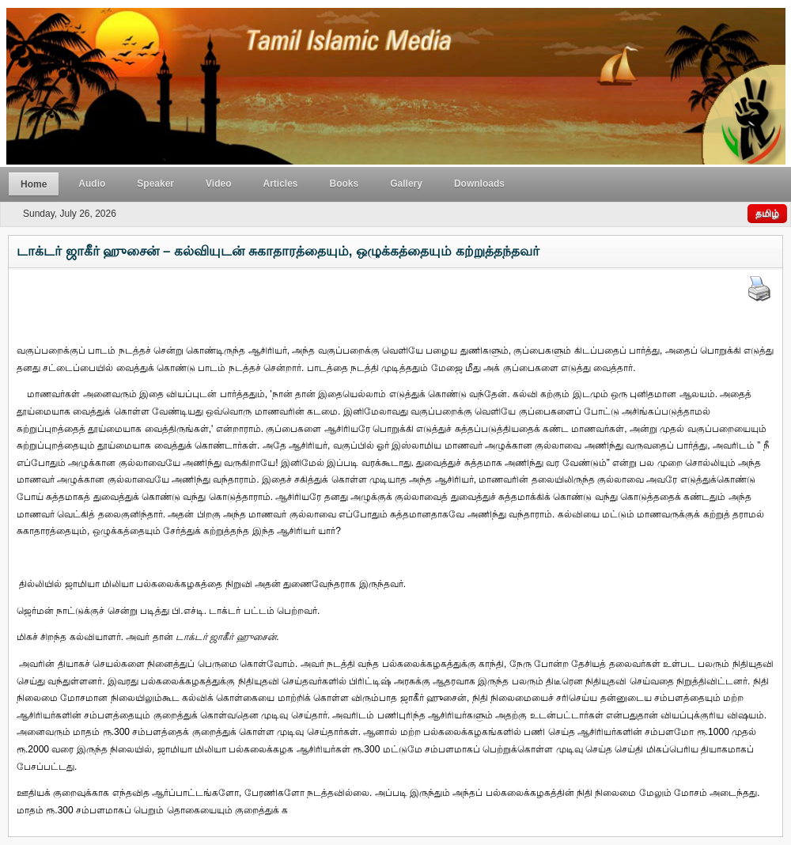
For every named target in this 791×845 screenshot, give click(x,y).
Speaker (155, 183)
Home (34, 184)
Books (344, 183)
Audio (91, 183)
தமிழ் (767, 213)
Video (218, 183)
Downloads (479, 183)
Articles (280, 183)
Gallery (406, 183)
